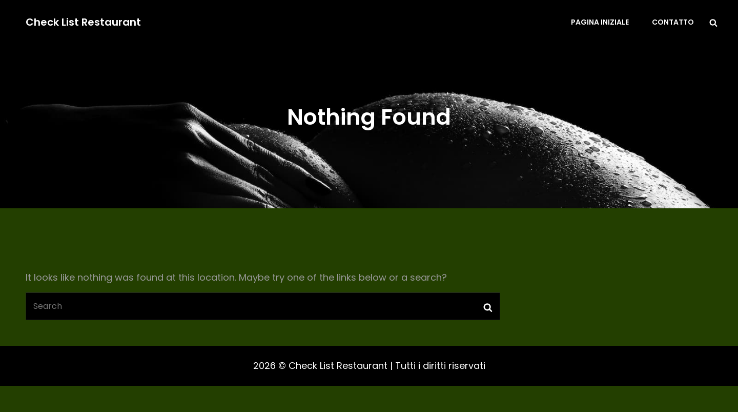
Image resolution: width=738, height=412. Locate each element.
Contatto (673, 22)
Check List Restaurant (83, 22)
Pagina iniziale (600, 22)
